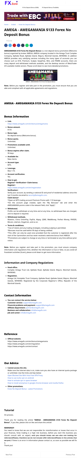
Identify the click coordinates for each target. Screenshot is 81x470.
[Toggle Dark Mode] (68, 3)
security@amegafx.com (37, 195)
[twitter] (63, 3)
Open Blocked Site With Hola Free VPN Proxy (25, 375)
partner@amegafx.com (35, 308)
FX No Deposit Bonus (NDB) (30, 7)
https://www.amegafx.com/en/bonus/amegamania (28, 124)
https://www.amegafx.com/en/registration (24, 187)
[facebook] (53, 3)
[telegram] (60, 3)
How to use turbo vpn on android (21, 378)
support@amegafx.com (32, 303)
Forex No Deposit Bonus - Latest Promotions (25, 389)
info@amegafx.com (39, 310)
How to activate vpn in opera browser (22, 380)
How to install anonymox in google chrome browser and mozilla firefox (35, 383)
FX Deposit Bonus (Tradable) (50, 7)
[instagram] (56, 3)
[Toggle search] (71, 3)
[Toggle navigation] (75, 3)
